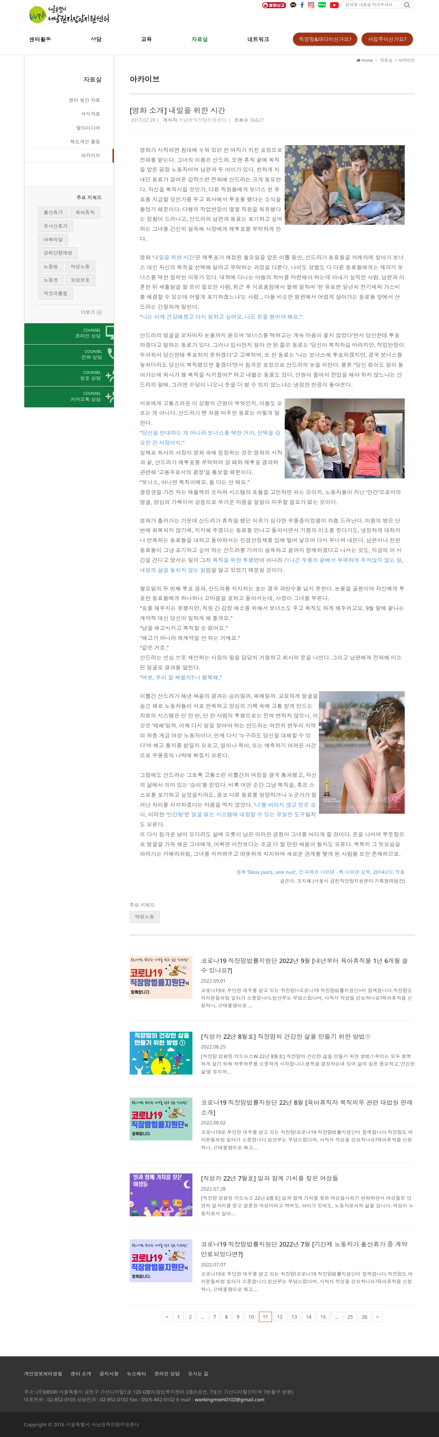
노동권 (51, 280)
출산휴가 (53, 212)
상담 (96, 39)
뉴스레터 (136, 1373)
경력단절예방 (58, 253)
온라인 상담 (167, 1373)
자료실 (199, 39)
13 (294, 1316)
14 (308, 1316)
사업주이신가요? (387, 39)
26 (364, 1316)
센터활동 (40, 39)
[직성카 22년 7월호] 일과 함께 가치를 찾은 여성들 (270, 1178)
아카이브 (90, 155)
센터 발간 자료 (84, 100)
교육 (146, 39)
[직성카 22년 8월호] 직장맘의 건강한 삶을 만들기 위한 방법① (286, 1036)
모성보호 (80, 280)
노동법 (51, 266)
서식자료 (90, 114)
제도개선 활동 (85, 141)
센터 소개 (81, 1373)
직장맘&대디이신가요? (325, 39)
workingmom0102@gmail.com (229, 1399)
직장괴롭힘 (56, 293)
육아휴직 (85, 212)
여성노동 (80, 266)
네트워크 (258, 39)
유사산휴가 (56, 226)
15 (323, 1316)
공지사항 (109, 1373)
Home (364, 60)
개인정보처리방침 (43, 1373)
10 (251, 1316)
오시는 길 (198, 1373)
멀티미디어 (88, 128)
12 (280, 1316)
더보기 (91, 312)
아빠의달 (53, 239)
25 (350, 1316)
